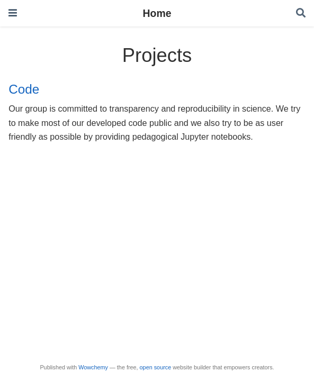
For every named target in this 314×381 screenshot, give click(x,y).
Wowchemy (93, 367)
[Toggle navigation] (12, 13)
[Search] (301, 13)
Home (157, 13)
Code (23, 89)
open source (156, 367)
